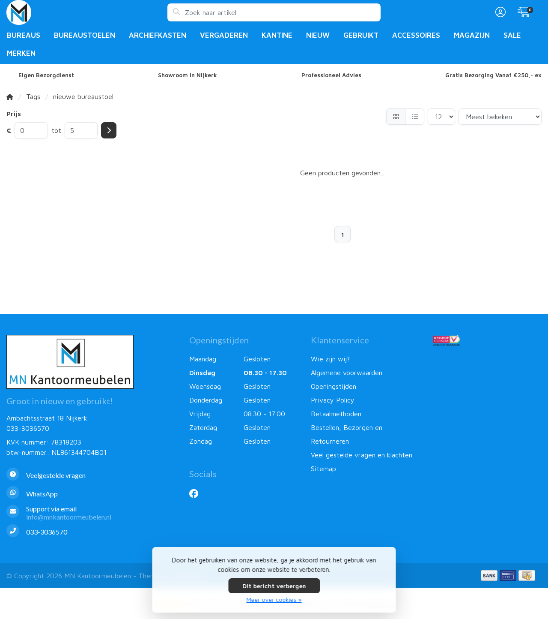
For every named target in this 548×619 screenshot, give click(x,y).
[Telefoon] (91, 531)
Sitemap (323, 468)
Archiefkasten (157, 35)
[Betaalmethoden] (489, 575)
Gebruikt (360, 35)
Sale (512, 35)
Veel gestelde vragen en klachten (361, 455)
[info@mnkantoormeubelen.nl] (91, 513)
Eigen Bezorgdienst (46, 75)
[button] (499, 12)
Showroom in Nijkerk (187, 75)
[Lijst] (414, 116)
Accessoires (416, 35)
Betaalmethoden (336, 414)
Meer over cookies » (274, 599)
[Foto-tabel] (395, 116)
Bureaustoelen (84, 35)
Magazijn (472, 35)
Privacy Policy (332, 400)
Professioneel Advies (331, 75)
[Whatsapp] (91, 493)
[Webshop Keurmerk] (487, 340)
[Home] (9, 96)
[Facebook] (197, 493)
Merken (21, 53)
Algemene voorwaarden (346, 372)
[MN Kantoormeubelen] (86, 12)
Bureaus (23, 35)
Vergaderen (224, 35)
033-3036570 (27, 428)
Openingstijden (333, 386)
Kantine (277, 35)
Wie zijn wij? (330, 359)
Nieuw (318, 35)
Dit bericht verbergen (274, 585)
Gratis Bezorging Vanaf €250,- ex (493, 75)
